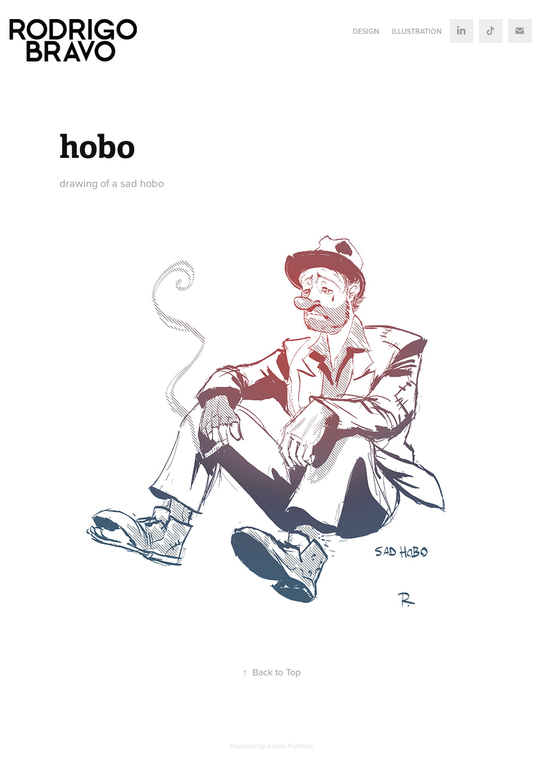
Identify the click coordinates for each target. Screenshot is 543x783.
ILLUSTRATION (417, 31)
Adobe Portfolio (290, 746)
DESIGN (366, 31)
